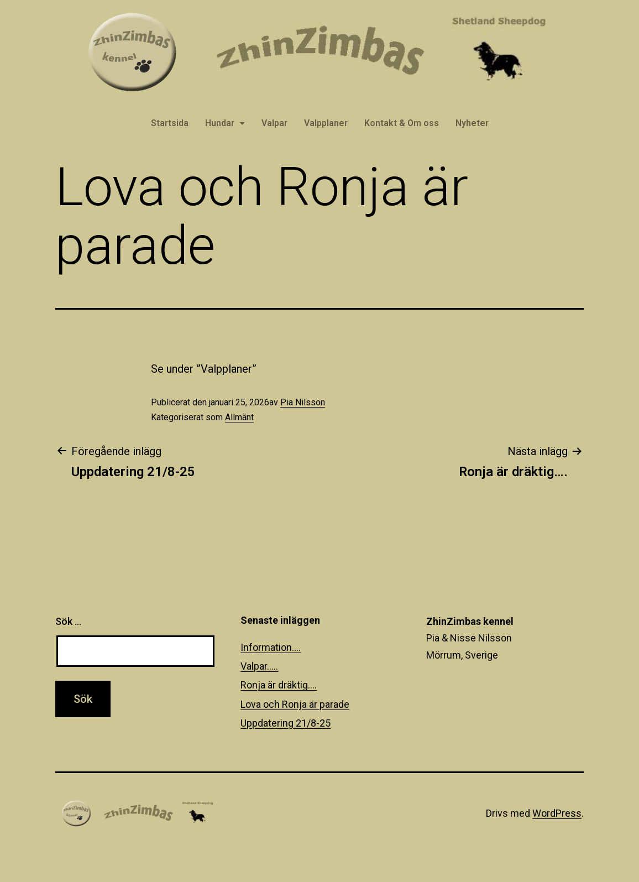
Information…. (270, 647)
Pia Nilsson (302, 402)
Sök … (68, 621)
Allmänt (239, 417)
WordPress (557, 813)
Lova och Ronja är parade (294, 704)
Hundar (225, 123)
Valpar (274, 123)
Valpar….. (259, 666)
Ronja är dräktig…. (278, 685)
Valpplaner (326, 123)
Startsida (169, 123)
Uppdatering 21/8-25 (285, 723)
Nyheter (472, 123)
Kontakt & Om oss (401, 123)
